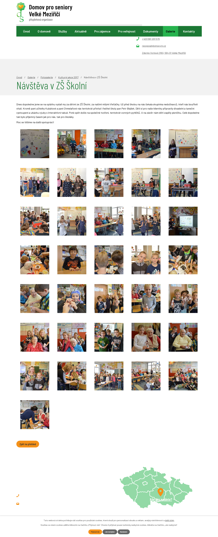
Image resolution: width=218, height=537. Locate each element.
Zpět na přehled (29, 411)
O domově (44, 31)
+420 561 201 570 (36, 463)
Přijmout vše (94, 532)
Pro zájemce (102, 31)
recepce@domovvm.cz (39, 471)
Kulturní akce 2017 (68, 44)
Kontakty (189, 31)
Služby (62, 31)
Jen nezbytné (109, 532)
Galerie (170, 31)
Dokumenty (150, 31)
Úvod (26, 31)
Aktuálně (81, 31)
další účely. (169, 520)
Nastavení (125, 532)
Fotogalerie (47, 44)
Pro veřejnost (126, 31)
